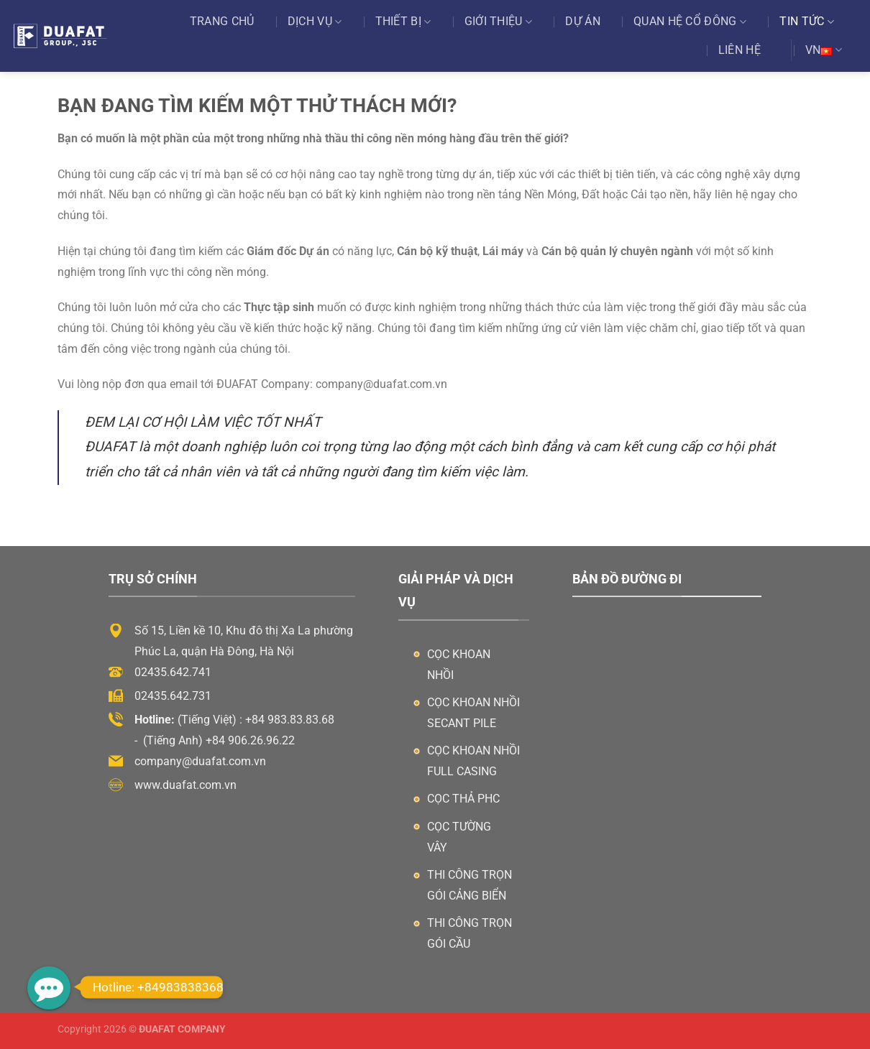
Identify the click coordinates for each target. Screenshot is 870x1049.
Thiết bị (403, 21)
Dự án (582, 21)
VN (823, 50)
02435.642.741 (172, 672)
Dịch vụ (315, 21)
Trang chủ (222, 21)
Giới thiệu (498, 21)
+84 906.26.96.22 (250, 740)
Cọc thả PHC (463, 798)
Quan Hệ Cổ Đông (689, 21)
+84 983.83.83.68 (289, 719)
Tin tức (806, 21)
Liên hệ (739, 50)
